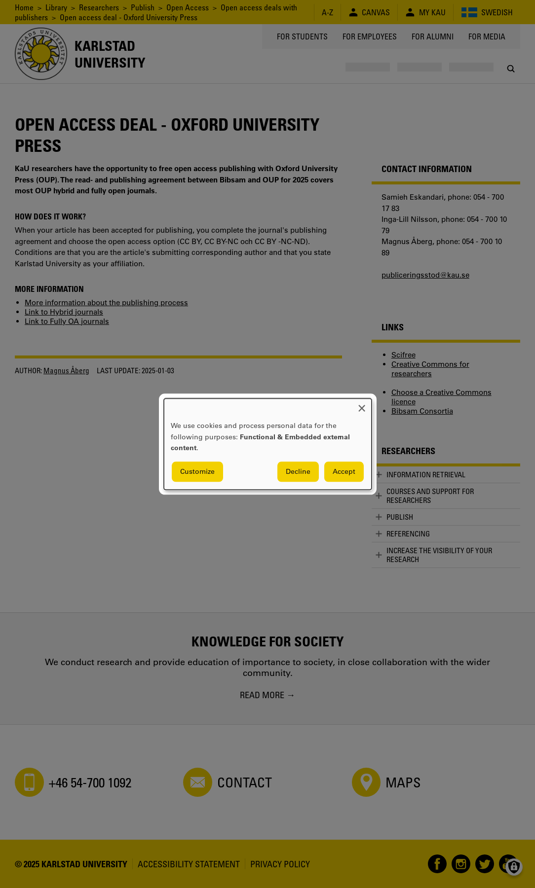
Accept (344, 471)
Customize (197, 471)
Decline (298, 471)
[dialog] (268, 444)
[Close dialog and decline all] (362, 404)
